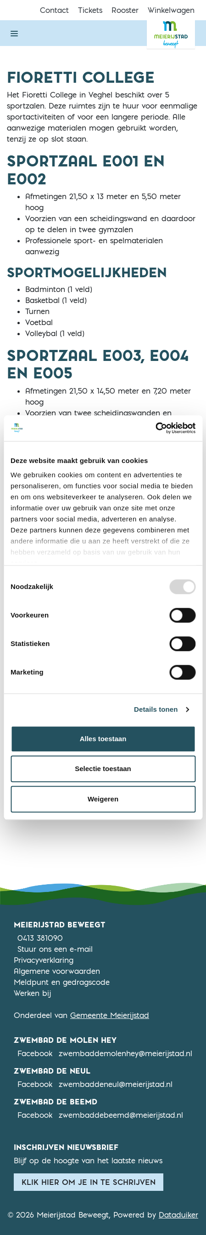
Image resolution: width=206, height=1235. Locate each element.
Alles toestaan (103, 739)
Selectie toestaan (103, 768)
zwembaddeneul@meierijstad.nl (116, 1084)
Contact (54, 10)
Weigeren (103, 799)
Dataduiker (178, 1214)
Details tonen (156, 709)
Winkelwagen (171, 10)
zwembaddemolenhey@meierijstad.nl (125, 1053)
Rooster (125, 10)
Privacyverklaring (43, 960)
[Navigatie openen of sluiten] (14, 33)
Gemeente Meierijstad (109, 1015)
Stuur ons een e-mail (55, 949)
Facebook (34, 1053)
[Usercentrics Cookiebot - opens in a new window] (155, 428)
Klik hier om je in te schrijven (89, 1182)
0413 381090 (40, 938)
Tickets (90, 10)
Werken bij (32, 993)
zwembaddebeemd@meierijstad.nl (121, 1115)
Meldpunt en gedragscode (62, 982)
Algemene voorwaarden (57, 971)
